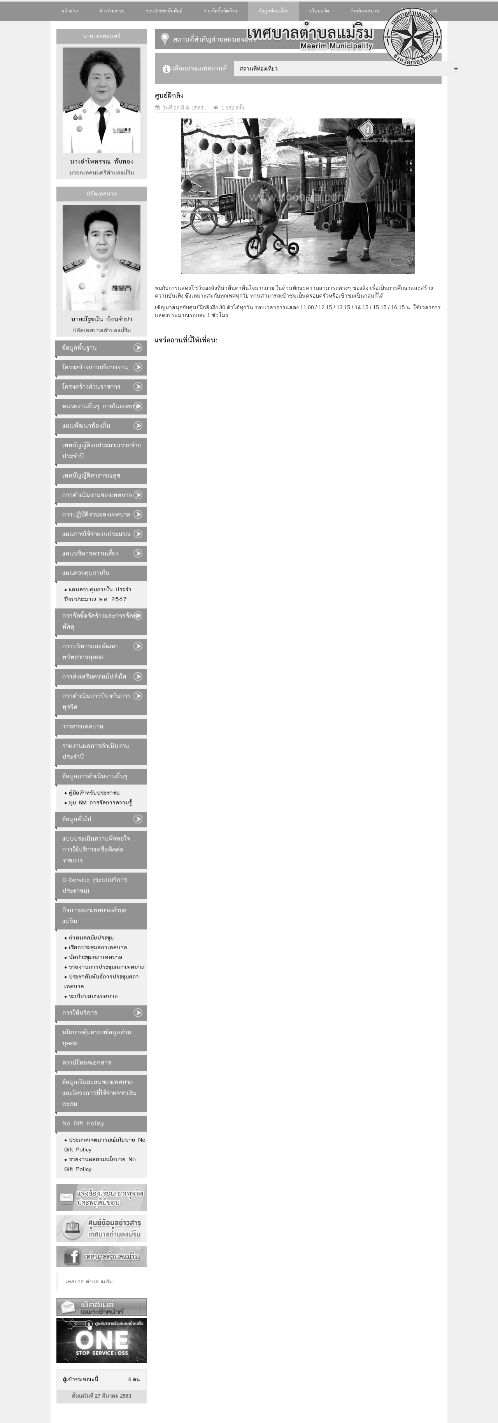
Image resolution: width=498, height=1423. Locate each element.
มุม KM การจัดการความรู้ (100, 803)
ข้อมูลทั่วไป (76, 819)
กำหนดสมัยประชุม (91, 938)
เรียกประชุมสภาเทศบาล (98, 947)
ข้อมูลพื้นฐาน (79, 348)
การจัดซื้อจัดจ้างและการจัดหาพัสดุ (101, 621)
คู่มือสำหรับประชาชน (94, 793)
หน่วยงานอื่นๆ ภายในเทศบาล (101, 406)
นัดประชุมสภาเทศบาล (96, 957)
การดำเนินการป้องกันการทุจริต (96, 701)
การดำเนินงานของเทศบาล (97, 495)
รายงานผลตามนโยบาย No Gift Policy (100, 1164)
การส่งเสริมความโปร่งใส (94, 677)
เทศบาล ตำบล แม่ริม (89, 1281)
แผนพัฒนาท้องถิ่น (86, 426)
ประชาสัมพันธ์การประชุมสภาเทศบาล (101, 981)
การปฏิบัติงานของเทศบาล (96, 515)
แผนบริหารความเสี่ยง (90, 553)
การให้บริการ (79, 1013)
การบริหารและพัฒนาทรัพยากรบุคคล (90, 652)
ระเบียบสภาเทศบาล (93, 996)
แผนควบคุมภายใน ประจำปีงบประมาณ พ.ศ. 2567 (98, 594)
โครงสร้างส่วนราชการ (91, 387)
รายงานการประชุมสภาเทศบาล (107, 967)
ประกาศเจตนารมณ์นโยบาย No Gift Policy (105, 1145)
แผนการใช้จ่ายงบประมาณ (96, 534)
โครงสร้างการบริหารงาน (95, 367)
